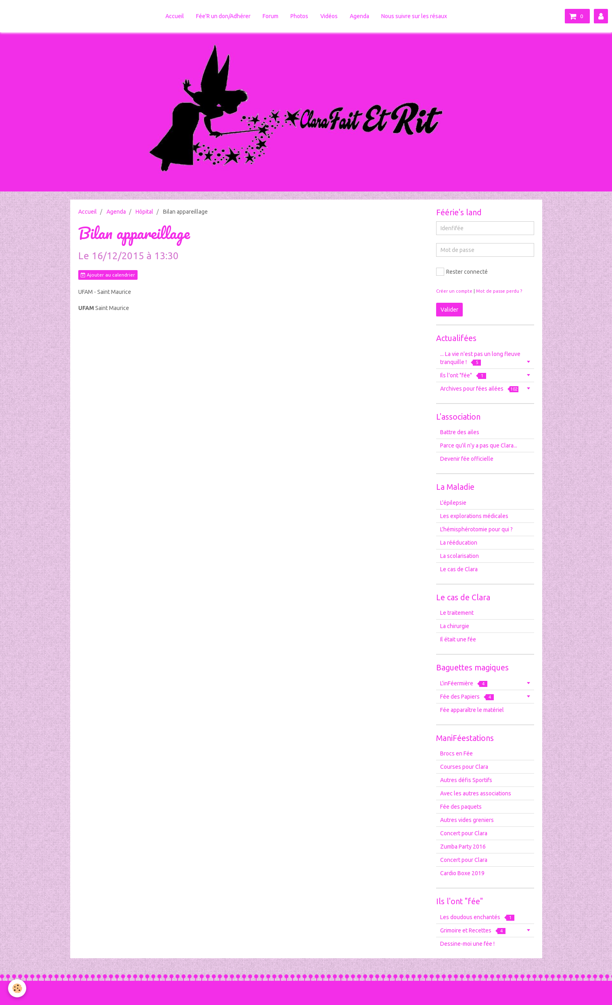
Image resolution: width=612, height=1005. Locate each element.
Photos (299, 16)
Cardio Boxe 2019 (462, 873)
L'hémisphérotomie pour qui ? (476, 529)
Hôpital (144, 211)
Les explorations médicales (474, 516)
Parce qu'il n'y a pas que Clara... (478, 445)
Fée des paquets (461, 806)
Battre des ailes (459, 432)
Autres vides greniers (467, 820)
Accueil (174, 16)
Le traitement (457, 613)
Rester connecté (462, 272)
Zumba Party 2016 (463, 846)
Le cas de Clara (459, 569)
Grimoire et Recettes (472, 930)
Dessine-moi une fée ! (467, 943)
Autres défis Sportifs (466, 780)
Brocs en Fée (456, 753)
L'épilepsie (453, 502)
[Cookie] (17, 988)
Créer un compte (454, 291)
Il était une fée (458, 639)
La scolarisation (459, 556)
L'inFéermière (463, 683)
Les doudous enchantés (477, 917)
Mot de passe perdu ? (499, 291)
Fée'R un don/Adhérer (223, 16)
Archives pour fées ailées (479, 388)
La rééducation (458, 542)
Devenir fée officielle (466, 459)
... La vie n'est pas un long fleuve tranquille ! (480, 358)
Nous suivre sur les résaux (414, 16)
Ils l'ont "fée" (463, 375)
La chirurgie (454, 626)
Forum (270, 16)
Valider (449, 309)
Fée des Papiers (467, 696)
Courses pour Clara (464, 767)
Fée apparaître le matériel (472, 710)
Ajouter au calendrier (108, 275)
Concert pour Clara (463, 833)
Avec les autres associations (475, 793)
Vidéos (329, 16)
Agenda (359, 16)
